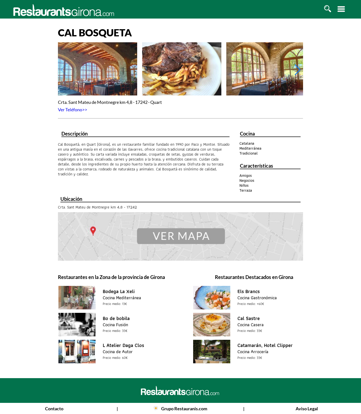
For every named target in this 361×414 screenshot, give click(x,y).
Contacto (54, 408)
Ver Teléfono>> (72, 109)
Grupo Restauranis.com (184, 408)
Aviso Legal (307, 408)
